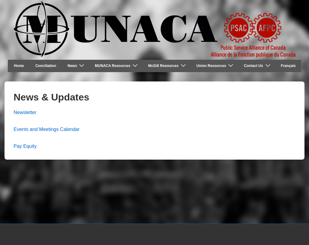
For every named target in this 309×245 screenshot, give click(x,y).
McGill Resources (167, 65)
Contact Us (258, 65)
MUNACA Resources (117, 65)
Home (19, 66)
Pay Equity (25, 146)
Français (288, 66)
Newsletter (25, 112)
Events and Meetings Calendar (47, 129)
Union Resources (215, 65)
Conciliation (45, 66)
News (77, 65)
